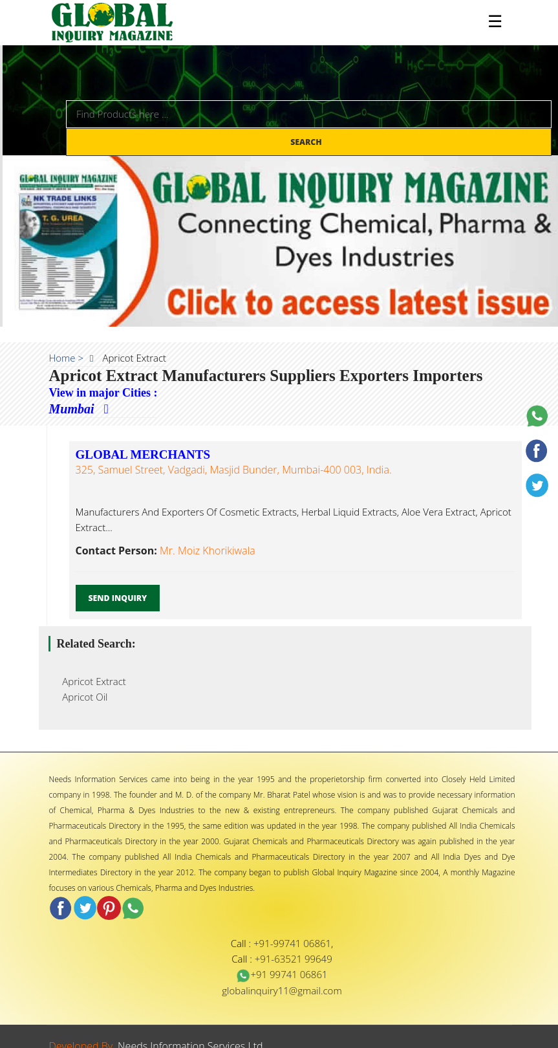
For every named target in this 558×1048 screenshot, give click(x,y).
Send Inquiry (118, 598)
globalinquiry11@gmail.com (281, 990)
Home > (66, 357)
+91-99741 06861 (292, 943)
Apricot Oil (81, 696)
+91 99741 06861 (281, 974)
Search (307, 141)
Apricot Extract (90, 681)
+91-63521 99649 (293, 958)
